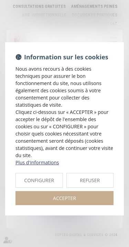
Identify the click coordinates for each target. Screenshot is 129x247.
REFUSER (90, 180)
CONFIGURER (39, 180)
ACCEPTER (64, 198)
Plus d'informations (37, 162)
